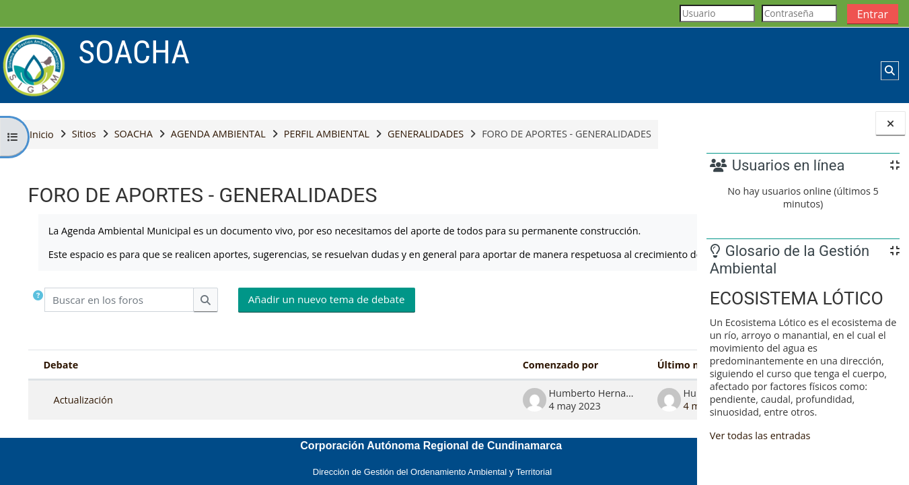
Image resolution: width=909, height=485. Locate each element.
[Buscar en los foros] (119, 312)
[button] (890, 70)
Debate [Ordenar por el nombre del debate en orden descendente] (60, 377)
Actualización (83, 412)
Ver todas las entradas (760, 435)
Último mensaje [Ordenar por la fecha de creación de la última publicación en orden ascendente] (530, 377)
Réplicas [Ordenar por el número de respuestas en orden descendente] (641, 377)
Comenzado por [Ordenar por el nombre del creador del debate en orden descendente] (395, 377)
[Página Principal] (34, 64)
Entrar (872, 14)
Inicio (42, 134)
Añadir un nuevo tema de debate (326, 312)
